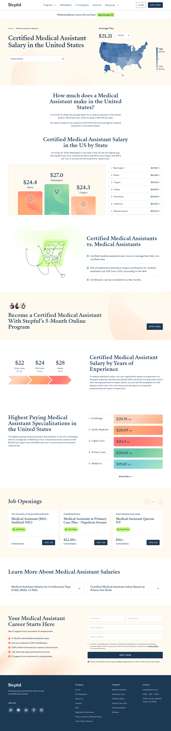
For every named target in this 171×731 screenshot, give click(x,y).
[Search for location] (37, 59)
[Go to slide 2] (153, 501)
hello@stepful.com (150, 690)
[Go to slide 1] (152, 501)
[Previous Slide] (147, 501)
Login (141, 5)
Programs (116, 685)
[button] (49, 5)
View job (48, 542)
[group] (33, 528)
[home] (14, 5)
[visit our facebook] (10, 710)
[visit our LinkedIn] (26, 710)
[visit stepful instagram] (18, 710)
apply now (155, 326)
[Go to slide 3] (155, 501)
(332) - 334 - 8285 (151, 694)
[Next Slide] (160, 501)
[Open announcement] (105, 15)
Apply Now (155, 5)
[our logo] (14, 685)
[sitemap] (41, 710)
